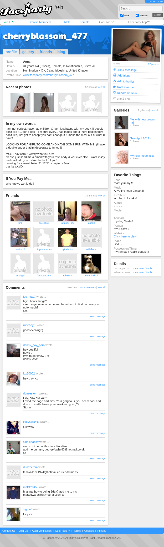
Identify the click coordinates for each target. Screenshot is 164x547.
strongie (20, 275)
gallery (28, 52)
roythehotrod (67, 249)
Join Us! (23, 530)
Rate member (126, 87)
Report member (127, 92)
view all (101, 87)
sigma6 (27, 509)
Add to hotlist (125, 81)
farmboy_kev (67, 223)
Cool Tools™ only (143, 268)
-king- (20, 223)
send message (97, 316)
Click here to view (125, 236)
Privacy (102, 530)
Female (84, 22)
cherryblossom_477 (45, 36)
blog (61, 52)
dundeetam (30, 467)
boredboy (44, 223)
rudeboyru (29, 325)
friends (46, 52)
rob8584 (67, 275)
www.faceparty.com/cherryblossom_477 (48, 75)
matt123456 (30, 487)
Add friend (123, 75)
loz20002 (29, 373)
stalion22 (20, 249)
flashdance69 (44, 275)
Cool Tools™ (107, 22)
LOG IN (151, 2)
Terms (77, 530)
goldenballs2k (91, 275)
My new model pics (142, 155)
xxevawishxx (31, 421)
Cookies (89, 530)
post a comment (87, 287)
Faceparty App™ (139, 22)
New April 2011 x (141, 138)
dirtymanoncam (44, 249)
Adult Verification (42, 530)
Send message (127, 69)
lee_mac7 (29, 296)
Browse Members (40, 22)
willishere (91, 249)
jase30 (91, 223)
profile (11, 52)
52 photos (153, 64)
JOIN (160, 2)
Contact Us (8, 530)
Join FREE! (10, 22)
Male (67, 22)
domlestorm (30, 393)
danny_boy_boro (34, 345)
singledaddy (31, 441)
